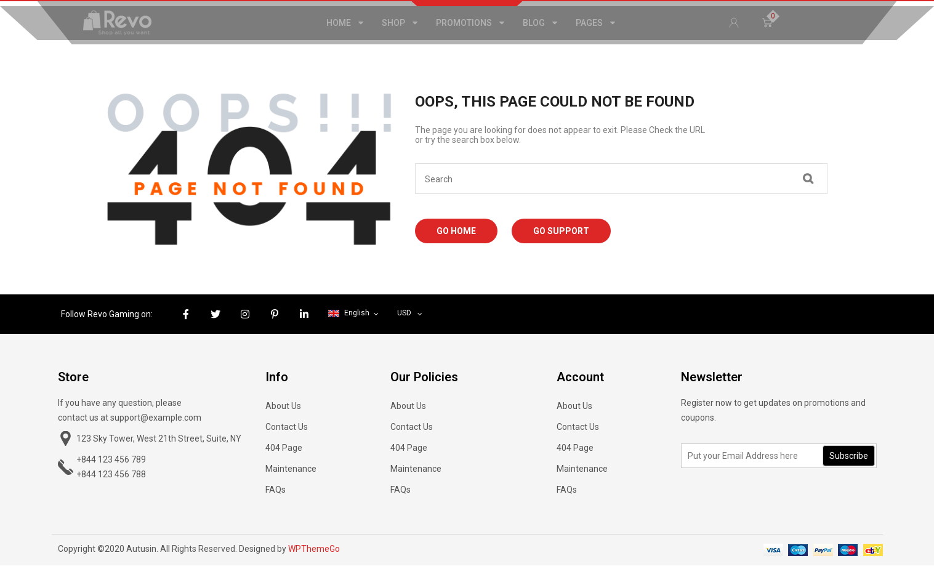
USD (404, 313)
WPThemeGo (314, 549)
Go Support (561, 231)
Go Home (456, 231)
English (349, 313)
